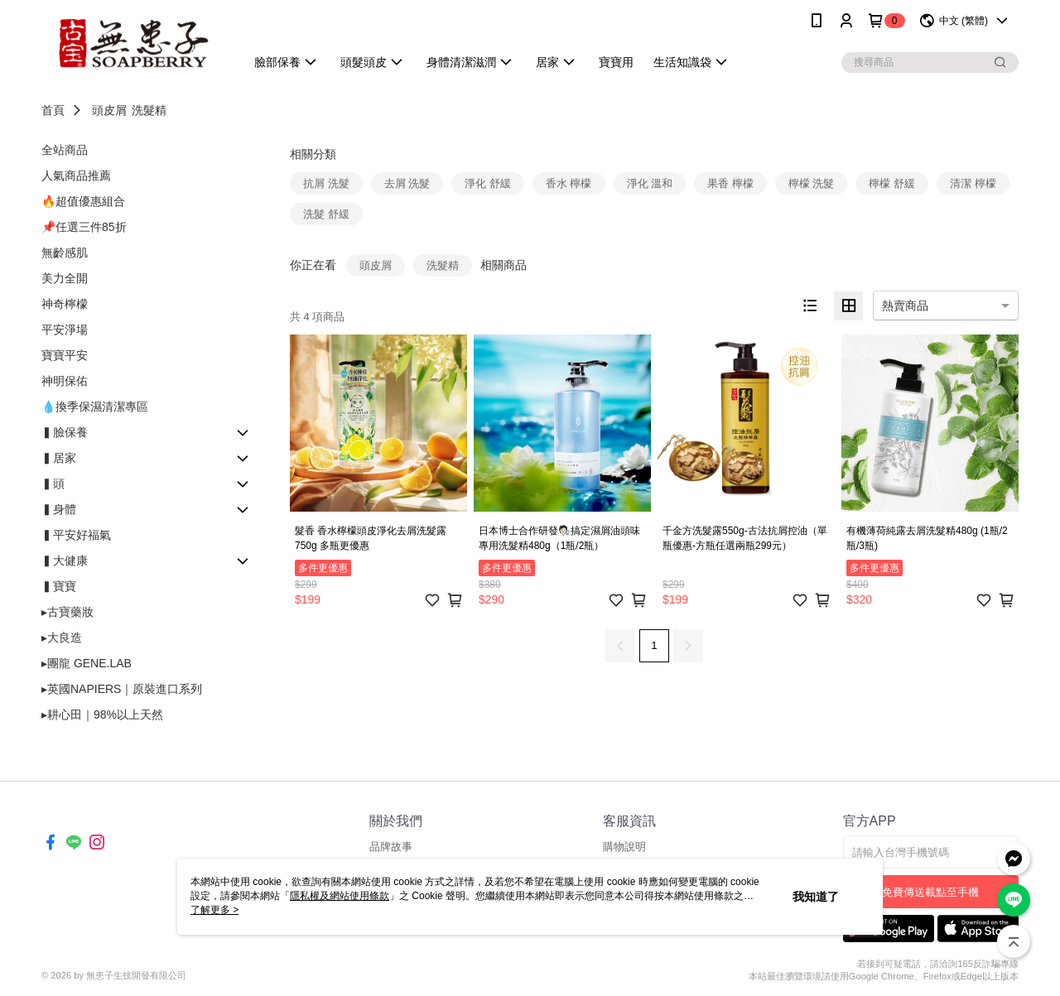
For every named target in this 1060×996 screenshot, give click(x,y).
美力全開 (64, 278)
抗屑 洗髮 (326, 183)
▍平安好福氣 (76, 534)
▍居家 (58, 457)
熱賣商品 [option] (905, 305)
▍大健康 (64, 560)
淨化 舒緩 (488, 183)
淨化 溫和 (650, 183)
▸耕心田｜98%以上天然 (102, 714)
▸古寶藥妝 (67, 611)
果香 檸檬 (730, 183)
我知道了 (816, 896)
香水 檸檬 (569, 183)
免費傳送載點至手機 (930, 892)
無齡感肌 (64, 252)
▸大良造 (61, 637)
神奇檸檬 (64, 303)
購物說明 (624, 846)
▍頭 (53, 483)
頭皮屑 (109, 110)
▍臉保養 (64, 432)
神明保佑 (64, 380)
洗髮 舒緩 (326, 214)
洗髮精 (149, 110)
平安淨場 (64, 329)
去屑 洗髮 (407, 183)
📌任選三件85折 (84, 226)
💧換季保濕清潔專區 (94, 406)
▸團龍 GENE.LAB (86, 663)
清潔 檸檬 (973, 183)
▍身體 (58, 509)
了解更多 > (214, 910)
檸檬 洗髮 (811, 183)
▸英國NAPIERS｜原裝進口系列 (121, 688)
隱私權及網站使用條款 (339, 896)
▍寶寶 (58, 586)
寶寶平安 (64, 355)
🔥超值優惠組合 (83, 201)
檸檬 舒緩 (892, 183)
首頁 (53, 110)
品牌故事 (390, 846)
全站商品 (64, 149)
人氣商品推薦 (76, 175)
